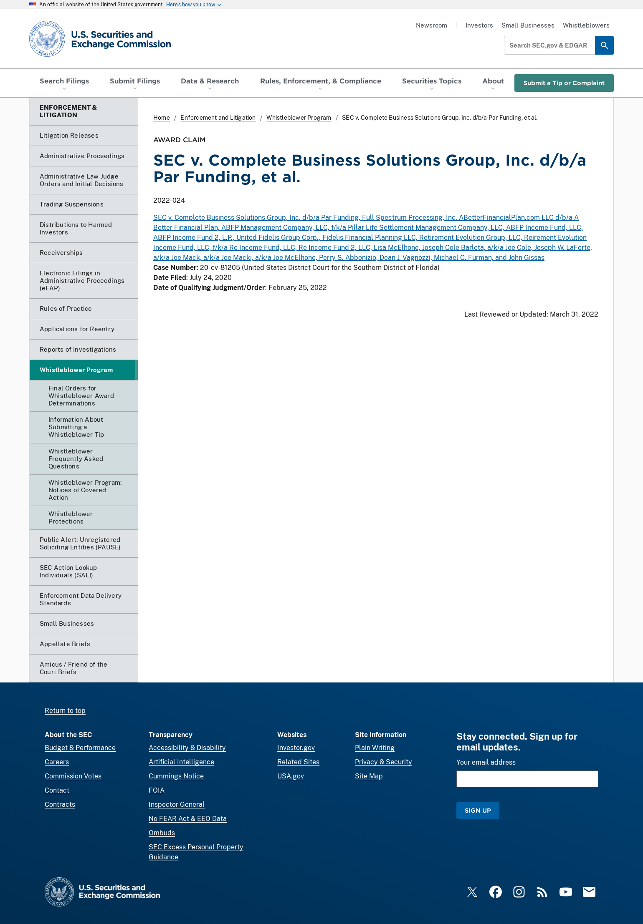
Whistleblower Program (298, 117)
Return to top (65, 711)
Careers (57, 762)
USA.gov (290, 776)
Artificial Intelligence (181, 762)
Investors (479, 25)
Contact (57, 790)
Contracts (60, 804)
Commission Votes (73, 776)
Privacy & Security (383, 762)
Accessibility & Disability (187, 748)
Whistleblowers (586, 25)
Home (161, 117)
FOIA (157, 790)
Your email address (486, 762)
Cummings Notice (176, 776)
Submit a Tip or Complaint (564, 82)
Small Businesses (527, 25)
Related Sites (298, 762)
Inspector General (177, 804)
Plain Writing (375, 748)
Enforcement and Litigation (218, 117)
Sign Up (478, 810)
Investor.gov (296, 748)
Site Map (369, 776)
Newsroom (431, 25)
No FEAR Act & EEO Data (188, 819)
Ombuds (162, 833)
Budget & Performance (80, 748)
